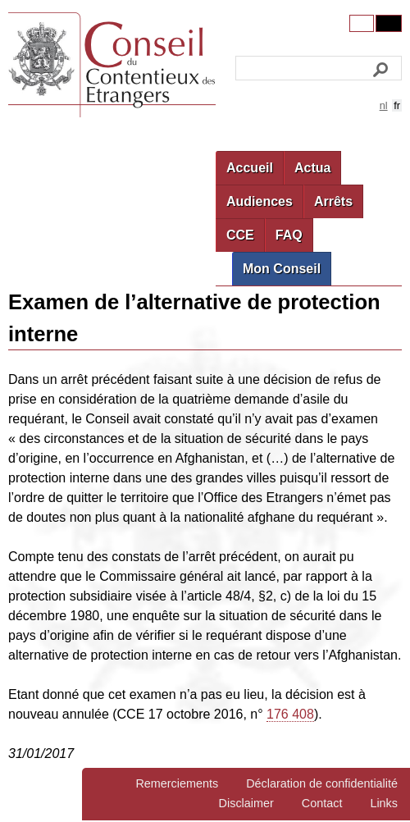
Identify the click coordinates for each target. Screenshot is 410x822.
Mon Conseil (282, 269)
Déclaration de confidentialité (322, 783)
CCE (240, 235)
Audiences (259, 201)
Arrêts (333, 201)
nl (384, 105)
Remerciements (176, 783)
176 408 (290, 714)
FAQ (289, 235)
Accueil (249, 168)
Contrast (388, 23)
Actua (312, 168)
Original (361, 23)
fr (397, 105)
